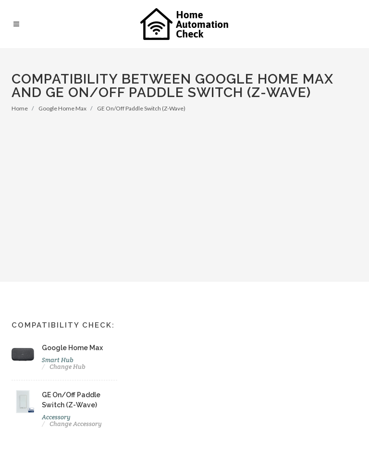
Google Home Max (62, 108)
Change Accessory (75, 424)
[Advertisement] (184, 185)
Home (20, 108)
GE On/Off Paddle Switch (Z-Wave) (141, 108)
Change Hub (67, 367)
